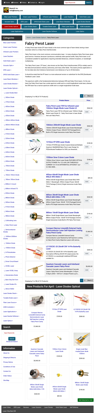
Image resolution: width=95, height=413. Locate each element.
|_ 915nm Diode (8, 207)
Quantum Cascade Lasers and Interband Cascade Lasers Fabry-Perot (62, 265)
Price (88, 100)
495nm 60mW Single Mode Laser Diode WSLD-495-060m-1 (59, 389)
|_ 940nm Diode (8, 211)
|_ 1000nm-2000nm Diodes (10, 238)
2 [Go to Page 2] (84, 96)
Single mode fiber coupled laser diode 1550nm (81, 351)
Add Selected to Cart (85, 400)
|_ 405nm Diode (8, 106)
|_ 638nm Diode (8, 147)
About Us (6, 353)
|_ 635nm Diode (8, 143)
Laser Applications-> (10, 311)
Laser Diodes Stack (30, 26)
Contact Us (7, 371)
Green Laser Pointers (30, 17)
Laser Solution (36, 407)
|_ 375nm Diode (8, 102)
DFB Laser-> (7, 70)
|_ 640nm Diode (8, 152)
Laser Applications (17, 31)
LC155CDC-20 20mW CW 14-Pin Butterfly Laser (82, 310)
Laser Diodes (48, 407)
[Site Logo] (47, 10)
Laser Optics (80, 31)
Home (7, 2)
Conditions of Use (9, 367)
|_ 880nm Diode (8, 198)
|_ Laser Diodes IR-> (10, 284)
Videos (23, 2)
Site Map (6, 380)
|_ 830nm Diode (8, 193)
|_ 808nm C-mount (9, 184)
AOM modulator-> (9, 307)
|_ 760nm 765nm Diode (11, 175)
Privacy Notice (8, 362)
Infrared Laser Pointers (50, 17)
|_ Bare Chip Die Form (10, 280)
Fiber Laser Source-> (10, 302)
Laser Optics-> (8, 321)
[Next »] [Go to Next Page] (89, 96)
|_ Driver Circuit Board (10, 261)
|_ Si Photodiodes (9, 252)
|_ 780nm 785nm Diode (11, 179)
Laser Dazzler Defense (49, 31)
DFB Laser (24, 22)
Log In (42, 2)
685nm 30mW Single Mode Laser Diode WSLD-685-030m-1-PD (62, 196)
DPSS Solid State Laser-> (11, 74)
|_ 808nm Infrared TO (10, 188)
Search (88, 2)
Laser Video (7, 407)
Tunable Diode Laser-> (10, 298)
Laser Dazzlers (69, 17)
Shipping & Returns (9, 357)
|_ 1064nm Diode (9, 243)
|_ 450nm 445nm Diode (11, 120)
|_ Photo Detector (9, 257)
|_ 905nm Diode (8, 202)
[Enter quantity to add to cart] (91, 112)
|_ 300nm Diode (8, 97)
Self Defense (74, 407)
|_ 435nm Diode (8, 116)
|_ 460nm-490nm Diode (11, 125)
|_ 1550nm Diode (9, 248)
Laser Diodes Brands (83, 22)
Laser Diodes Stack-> (10, 293)
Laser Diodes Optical (11, 26)
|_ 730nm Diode (8, 170)
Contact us (32, 2)
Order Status (7, 376)
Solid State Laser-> (9, 61)
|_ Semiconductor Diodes (9, 231)
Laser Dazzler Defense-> (11, 316)
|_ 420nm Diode (8, 111)
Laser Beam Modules (63, 22)
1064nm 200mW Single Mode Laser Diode (63, 125)
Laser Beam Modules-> (10, 79)
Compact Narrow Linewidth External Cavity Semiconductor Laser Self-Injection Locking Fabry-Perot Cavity (64, 230)
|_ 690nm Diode (8, 161)
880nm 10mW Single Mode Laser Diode (62, 212)
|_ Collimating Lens (10, 220)
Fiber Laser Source (68, 26)
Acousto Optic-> (8, 65)
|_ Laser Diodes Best (10, 93)
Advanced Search (12, 341)
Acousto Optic (9, 22)
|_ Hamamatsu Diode (10, 275)
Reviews (14, 2)
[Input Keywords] (74, 2)
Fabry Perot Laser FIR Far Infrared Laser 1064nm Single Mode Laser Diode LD (62, 107)
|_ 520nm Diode (8, 138)
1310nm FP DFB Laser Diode (58, 142)
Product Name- (64, 100)
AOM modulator (85, 26)
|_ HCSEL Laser (8, 266)
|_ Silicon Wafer (8, 289)
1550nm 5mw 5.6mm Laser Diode (60, 157)
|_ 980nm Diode (8, 216)
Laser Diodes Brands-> (10, 84)
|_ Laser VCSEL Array (10, 270)
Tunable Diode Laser (49, 26)
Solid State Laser (85, 17)
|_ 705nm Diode (8, 166)
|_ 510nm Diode (8, 134)
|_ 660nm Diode (8, 157)
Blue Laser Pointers (10, 17)
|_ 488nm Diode (8, 129)
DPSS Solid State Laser (41, 22)
